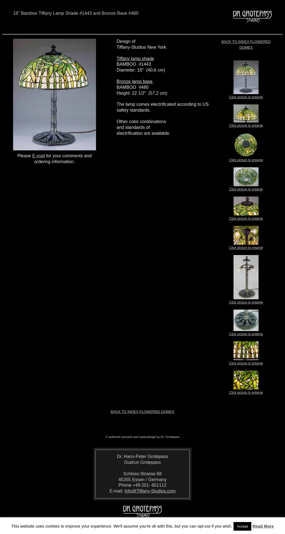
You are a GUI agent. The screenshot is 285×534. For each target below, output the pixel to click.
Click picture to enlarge (246, 95)
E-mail (38, 155)
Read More (263, 526)
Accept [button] (242, 526)
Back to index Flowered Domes (143, 412)
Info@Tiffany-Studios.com (149, 491)
